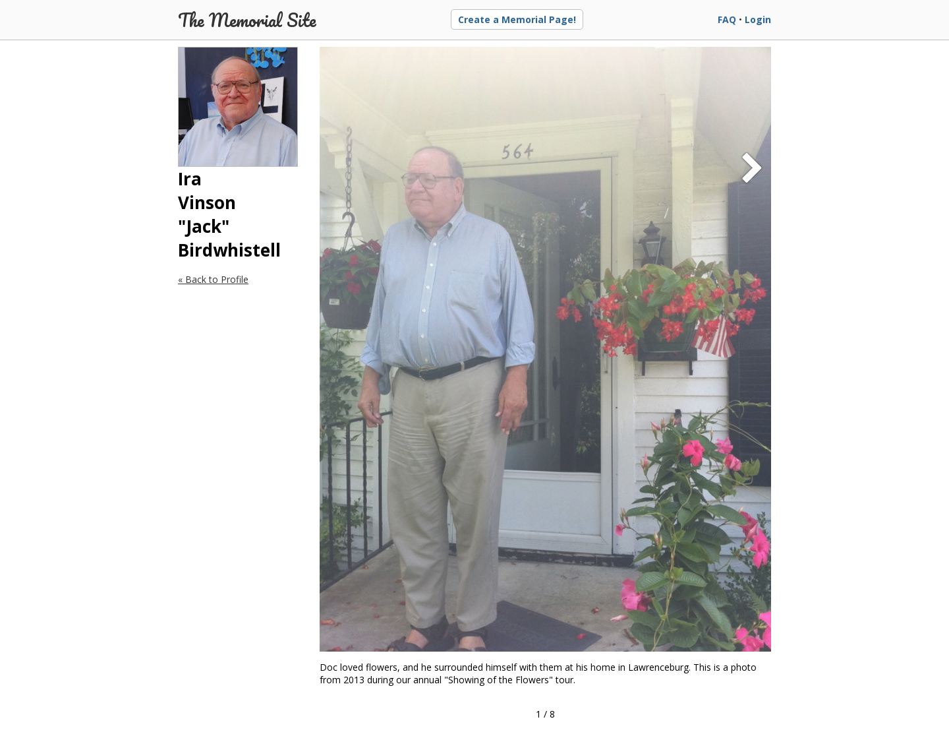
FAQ (727, 19)
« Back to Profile (213, 279)
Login (758, 19)
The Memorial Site (247, 19)
